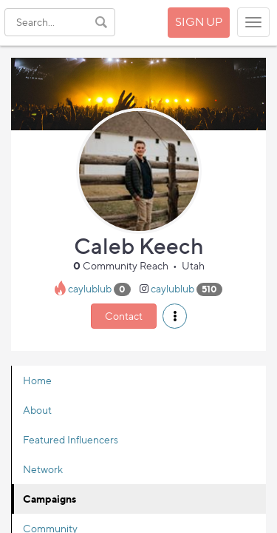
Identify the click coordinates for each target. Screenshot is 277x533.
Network (43, 469)
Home (37, 380)
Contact (124, 315)
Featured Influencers (70, 439)
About (37, 409)
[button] (175, 316)
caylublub (90, 288)
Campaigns (49, 498)
